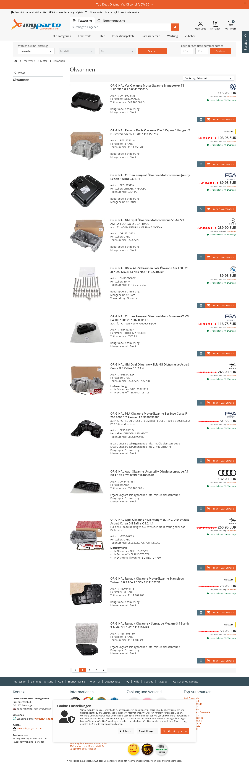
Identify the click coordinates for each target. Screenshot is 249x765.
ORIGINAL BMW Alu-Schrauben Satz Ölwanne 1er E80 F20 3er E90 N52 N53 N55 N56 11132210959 (149, 270)
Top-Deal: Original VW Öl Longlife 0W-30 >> (124, 4)
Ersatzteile (28, 61)
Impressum (19, 681)
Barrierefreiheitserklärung (83, 748)
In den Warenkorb (220, 119)
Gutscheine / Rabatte (185, 681)
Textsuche (84, 21)
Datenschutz (112, 681)
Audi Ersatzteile (191, 698)
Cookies (148, 681)
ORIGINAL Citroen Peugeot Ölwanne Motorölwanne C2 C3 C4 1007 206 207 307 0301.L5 (149, 318)
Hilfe (136, 681)
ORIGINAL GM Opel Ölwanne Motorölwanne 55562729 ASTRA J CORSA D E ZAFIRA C (147, 222)
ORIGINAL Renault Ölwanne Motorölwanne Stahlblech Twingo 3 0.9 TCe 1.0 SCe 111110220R (147, 580)
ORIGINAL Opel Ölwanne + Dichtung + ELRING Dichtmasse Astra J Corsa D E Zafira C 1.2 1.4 (149, 521)
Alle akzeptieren (175, 731)
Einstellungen (147, 731)
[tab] (82, 20)
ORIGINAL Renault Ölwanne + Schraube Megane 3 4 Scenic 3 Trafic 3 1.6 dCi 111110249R (149, 625)
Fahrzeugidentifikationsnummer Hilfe (88, 743)
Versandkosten (231, 96)
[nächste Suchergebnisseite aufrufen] (103, 670)
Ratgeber (163, 681)
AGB (60, 681)
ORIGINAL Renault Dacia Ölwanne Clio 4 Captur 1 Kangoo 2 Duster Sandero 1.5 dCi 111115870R (150, 132)
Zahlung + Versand (42, 681)
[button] (246, 3)
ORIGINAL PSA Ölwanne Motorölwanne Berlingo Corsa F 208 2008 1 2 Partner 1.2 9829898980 (148, 415)
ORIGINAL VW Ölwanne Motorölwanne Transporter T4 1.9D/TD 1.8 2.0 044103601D (147, 87)
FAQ (126, 681)
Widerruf (95, 681)
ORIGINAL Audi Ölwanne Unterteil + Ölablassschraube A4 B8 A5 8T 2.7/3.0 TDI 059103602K (149, 473)
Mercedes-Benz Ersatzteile (197, 712)
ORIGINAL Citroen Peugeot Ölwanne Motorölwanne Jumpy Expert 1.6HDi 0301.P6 (150, 177)
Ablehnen (126, 731)
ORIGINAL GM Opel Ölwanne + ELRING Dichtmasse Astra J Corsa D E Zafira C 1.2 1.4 (149, 366)
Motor (43, 61)
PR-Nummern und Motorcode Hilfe (87, 746)
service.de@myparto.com (29, 728)
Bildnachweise (76, 681)
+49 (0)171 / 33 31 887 (46, 718)
